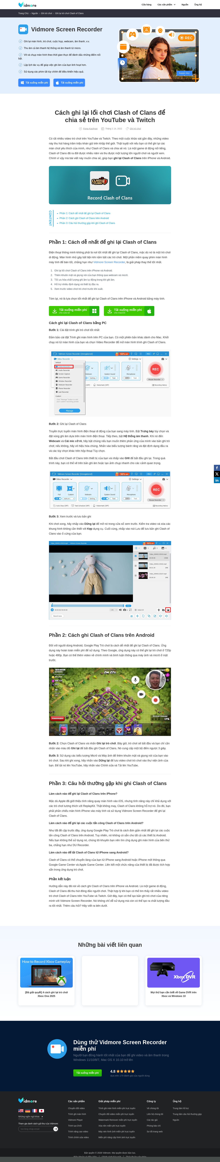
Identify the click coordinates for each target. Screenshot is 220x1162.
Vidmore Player (75, 1120)
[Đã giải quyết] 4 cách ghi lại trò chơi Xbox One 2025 (46, 994)
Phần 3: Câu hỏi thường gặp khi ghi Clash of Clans (87, 223)
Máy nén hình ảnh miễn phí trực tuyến (116, 1131)
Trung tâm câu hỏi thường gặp (187, 1114)
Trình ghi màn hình (77, 1114)
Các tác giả (152, 1120)
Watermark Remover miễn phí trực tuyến (117, 1120)
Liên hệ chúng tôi (155, 1114)
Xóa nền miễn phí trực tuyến (111, 1126)
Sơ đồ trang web (155, 1131)
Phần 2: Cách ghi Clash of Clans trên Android (84, 218)
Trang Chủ (23, 13)
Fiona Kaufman (88, 128)
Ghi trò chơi (46, 13)
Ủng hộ (198, 4)
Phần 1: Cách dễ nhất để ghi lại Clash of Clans (85, 213)
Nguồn (185, 4)
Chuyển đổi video (76, 1108)
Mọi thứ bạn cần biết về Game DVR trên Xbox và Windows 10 (174, 994)
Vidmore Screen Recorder (66, 29)
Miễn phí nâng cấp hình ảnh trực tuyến (116, 1137)
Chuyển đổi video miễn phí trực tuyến (116, 1114)
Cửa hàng (146, 4)
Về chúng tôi (153, 1108)
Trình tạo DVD (75, 1126)
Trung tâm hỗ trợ (181, 1108)
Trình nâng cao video (78, 1131)
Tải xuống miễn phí (34, 82)
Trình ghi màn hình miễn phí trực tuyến (116, 1108)
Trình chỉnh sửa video (78, 1137)
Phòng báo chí (154, 1126)
